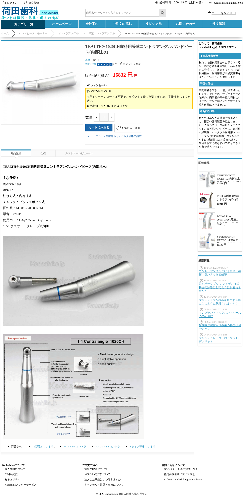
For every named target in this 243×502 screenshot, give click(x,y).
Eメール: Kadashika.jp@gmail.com (183, 479)
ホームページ (61, 23)
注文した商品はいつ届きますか (102, 479)
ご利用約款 (11, 474)
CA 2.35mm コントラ (108, 446)
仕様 (43, 153)
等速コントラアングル (102, 33)
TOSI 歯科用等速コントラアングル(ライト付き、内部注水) (228, 201)
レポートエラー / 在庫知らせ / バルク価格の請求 (113, 136)
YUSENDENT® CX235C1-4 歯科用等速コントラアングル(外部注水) (228, 242)
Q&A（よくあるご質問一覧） (181, 468)
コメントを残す (130, 63)
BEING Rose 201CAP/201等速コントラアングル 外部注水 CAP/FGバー (228, 221)
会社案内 (92, 23)
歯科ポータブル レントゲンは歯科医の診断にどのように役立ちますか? (220, 287)
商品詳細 (16, 153)
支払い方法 (154, 23)
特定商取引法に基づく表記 (179, 474)
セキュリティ (12, 479)
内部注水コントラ (43, 446)
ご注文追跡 (217, 23)
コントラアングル (68, 33)
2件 (115, 63)
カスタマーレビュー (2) (78, 153)
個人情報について (15, 468)
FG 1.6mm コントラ (75, 446)
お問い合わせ (185, 23)
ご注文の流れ (122, 23)
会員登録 (34, 2)
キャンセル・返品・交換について (104, 484)
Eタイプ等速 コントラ (143, 446)
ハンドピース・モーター (33, 33)
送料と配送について (96, 468)
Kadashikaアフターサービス (21, 484)
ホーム (5, 33)
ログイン (12, 2)
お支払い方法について (97, 474)
